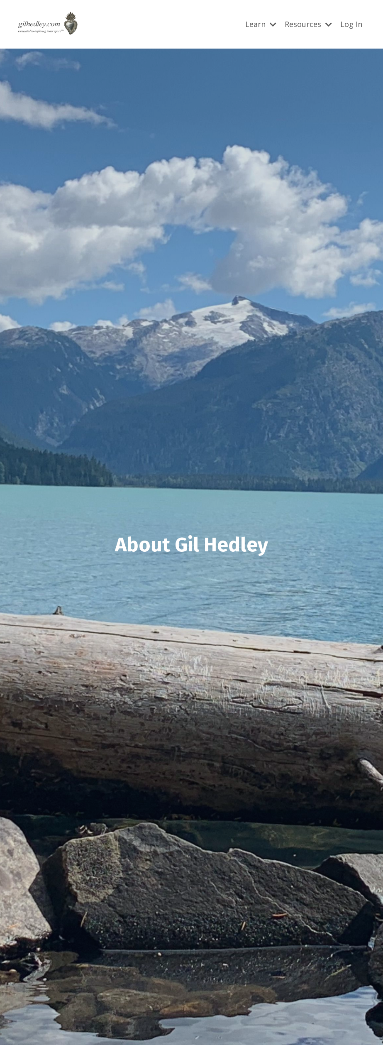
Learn (260, 24)
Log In (351, 24)
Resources (308, 24)
